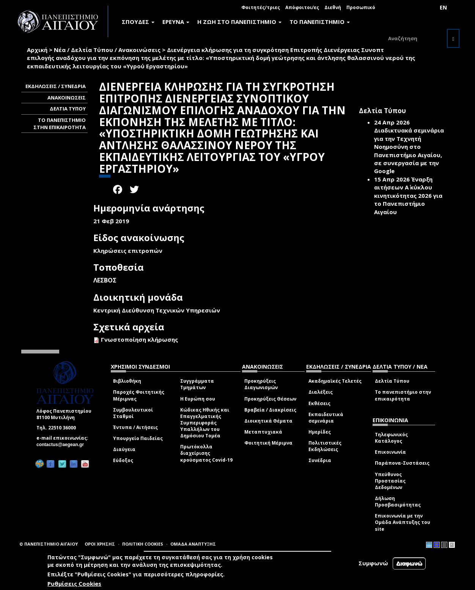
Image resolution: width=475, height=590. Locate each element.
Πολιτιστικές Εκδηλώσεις (324, 446)
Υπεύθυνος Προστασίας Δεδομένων (390, 481)
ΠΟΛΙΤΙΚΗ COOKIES (142, 544)
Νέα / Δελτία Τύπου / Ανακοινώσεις (107, 50)
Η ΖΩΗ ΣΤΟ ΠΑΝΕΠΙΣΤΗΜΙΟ (239, 21)
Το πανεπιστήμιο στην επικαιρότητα (403, 395)
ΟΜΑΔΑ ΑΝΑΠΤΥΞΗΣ (193, 544)
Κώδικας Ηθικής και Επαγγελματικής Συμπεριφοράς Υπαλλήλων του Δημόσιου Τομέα (204, 423)
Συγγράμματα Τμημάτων (197, 384)
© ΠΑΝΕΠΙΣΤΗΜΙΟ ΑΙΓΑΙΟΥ (48, 544)
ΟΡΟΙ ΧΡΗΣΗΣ (100, 544)
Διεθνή (332, 7)
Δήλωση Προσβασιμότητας (398, 501)
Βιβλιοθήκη (127, 381)
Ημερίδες (319, 432)
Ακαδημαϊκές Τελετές (335, 381)
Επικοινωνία (390, 452)
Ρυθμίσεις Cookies (74, 583)
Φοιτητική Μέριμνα (268, 443)
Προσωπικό (360, 7)
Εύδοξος (123, 460)
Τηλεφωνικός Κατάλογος (391, 437)
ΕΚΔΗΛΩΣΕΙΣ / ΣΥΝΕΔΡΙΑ (55, 86)
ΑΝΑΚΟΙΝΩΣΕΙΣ (66, 97)
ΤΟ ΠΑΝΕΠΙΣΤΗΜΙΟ (319, 21)
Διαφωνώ (409, 563)
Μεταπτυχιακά (263, 432)
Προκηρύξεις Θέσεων (270, 399)
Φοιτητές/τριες (260, 7)
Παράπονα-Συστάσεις (402, 463)
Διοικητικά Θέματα (268, 421)
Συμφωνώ (373, 563)
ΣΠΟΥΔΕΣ (138, 21)
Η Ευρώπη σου (197, 399)
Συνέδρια (319, 460)
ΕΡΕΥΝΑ (175, 21)
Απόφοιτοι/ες (302, 7)
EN (443, 7)
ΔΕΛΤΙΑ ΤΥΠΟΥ (68, 108)
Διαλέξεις (320, 392)
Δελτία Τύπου (392, 381)
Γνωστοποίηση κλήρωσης (139, 339)
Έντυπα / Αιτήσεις (135, 427)
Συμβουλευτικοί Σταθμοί (133, 413)
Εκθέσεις (319, 403)
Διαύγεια (124, 449)
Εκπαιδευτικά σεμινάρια (325, 417)
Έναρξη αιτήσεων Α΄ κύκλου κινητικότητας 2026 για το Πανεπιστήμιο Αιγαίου (408, 195)
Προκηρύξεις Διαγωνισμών (261, 384)
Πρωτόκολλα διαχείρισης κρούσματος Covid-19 (206, 453)
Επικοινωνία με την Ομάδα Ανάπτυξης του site (402, 522)
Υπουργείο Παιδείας (138, 438)
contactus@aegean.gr (62, 444)
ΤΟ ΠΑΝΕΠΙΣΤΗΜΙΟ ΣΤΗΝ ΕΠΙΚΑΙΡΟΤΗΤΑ (59, 124)
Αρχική (37, 50)
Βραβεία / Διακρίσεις (270, 410)
